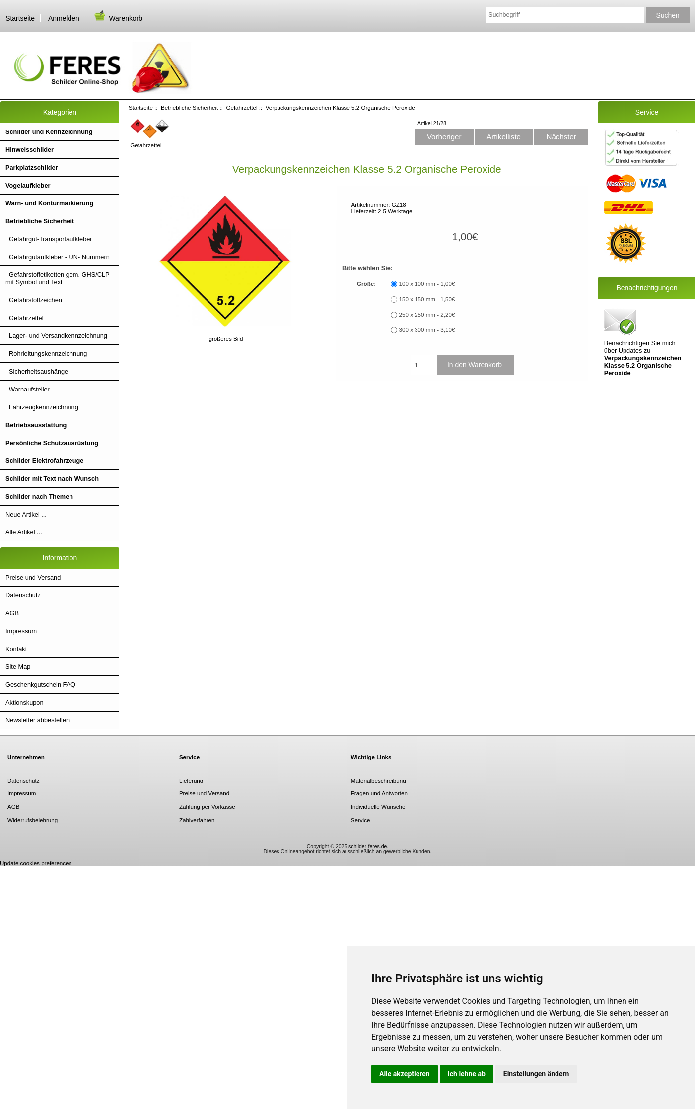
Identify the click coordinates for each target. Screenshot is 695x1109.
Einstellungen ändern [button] (536, 1074)
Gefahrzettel (241, 107)
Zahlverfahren (197, 820)
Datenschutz (23, 595)
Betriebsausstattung (36, 425)
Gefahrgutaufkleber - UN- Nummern (57, 257)
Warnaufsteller (27, 389)
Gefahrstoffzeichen (33, 300)
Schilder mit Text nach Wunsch (52, 478)
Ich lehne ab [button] (467, 1074)
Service (360, 820)
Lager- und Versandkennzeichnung (56, 335)
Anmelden (63, 18)
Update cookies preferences (35, 863)
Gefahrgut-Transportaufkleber (48, 239)
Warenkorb (117, 18)
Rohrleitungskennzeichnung (46, 353)
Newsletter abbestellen (37, 720)
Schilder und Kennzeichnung (49, 131)
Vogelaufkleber (27, 185)
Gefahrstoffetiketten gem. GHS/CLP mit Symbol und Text (57, 278)
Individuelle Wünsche (378, 806)
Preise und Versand (33, 577)
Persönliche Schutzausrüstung (51, 443)
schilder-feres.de (367, 846)
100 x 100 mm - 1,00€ (427, 284)
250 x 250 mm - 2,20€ (427, 315)
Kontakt (16, 648)
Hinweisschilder (29, 149)
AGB (12, 613)
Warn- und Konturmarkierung (49, 203)
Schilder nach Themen (39, 496)
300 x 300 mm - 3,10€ (427, 330)
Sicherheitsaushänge (36, 371)
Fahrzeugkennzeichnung (41, 407)
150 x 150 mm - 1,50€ (427, 299)
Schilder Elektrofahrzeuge (44, 460)
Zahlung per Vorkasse (207, 806)
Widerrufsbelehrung (32, 820)
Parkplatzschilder (31, 167)
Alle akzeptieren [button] (404, 1074)
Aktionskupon (24, 702)
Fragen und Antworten (379, 793)
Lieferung (191, 780)
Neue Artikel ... (26, 514)
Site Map (17, 666)
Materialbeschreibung (378, 780)
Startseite (20, 18)
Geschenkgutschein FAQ (40, 684)
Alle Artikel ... (23, 532)
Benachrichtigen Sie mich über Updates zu (643, 341)
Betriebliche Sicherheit (189, 107)
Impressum (21, 631)
